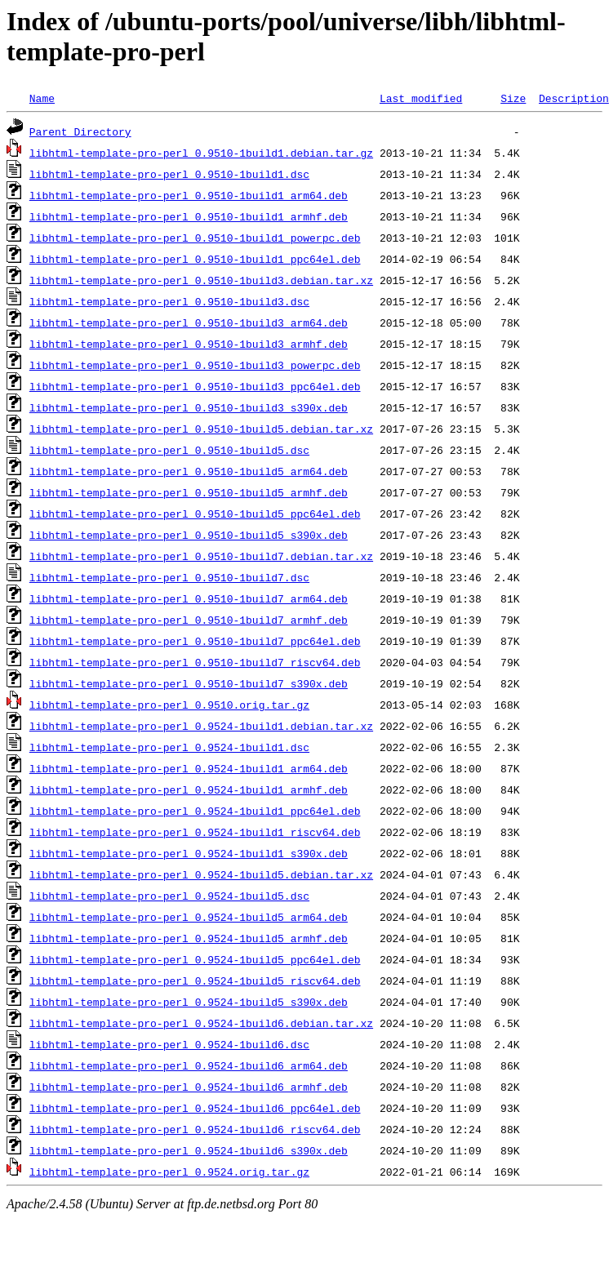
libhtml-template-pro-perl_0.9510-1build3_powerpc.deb (195, 365)
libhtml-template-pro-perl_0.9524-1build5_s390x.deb (188, 1001)
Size (513, 98)
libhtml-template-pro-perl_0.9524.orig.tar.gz (169, 1171)
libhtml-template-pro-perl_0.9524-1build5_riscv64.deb (195, 980)
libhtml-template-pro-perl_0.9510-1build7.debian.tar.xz (201, 556)
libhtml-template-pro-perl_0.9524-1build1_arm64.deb (188, 768)
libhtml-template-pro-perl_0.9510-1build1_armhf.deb (188, 216)
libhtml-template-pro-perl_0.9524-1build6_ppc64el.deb (195, 1108)
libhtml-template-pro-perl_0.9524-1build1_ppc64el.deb (195, 810)
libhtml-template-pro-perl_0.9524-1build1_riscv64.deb (195, 832)
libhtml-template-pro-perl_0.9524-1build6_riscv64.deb (195, 1129)
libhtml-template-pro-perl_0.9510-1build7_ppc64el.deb (195, 641)
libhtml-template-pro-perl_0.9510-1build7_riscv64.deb (195, 662)
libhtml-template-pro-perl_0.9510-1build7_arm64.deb (188, 598)
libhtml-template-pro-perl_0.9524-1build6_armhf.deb (188, 1086)
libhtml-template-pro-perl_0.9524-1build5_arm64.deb (188, 916)
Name (42, 98)
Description (574, 98)
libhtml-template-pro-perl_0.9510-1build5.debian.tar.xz (201, 428)
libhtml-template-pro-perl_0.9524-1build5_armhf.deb (188, 938)
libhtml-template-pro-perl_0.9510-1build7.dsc (169, 577)
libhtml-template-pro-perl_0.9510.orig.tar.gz (169, 704)
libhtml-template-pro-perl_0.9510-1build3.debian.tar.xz (201, 280)
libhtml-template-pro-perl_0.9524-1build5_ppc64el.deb (195, 959)
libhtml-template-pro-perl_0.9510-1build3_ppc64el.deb (195, 386)
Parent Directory (80, 131)
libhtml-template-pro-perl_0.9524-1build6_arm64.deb (188, 1065)
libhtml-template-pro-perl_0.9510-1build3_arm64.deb (188, 322)
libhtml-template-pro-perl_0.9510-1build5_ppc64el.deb (195, 513)
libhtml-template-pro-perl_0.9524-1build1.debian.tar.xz (201, 725)
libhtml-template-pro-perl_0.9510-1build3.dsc (169, 301)
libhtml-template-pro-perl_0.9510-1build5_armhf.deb (188, 492)
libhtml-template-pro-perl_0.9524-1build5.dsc (169, 895)
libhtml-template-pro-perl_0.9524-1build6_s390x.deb (188, 1150)
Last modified (421, 98)
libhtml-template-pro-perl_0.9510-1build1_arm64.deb (188, 195)
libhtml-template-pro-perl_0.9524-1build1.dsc (169, 747)
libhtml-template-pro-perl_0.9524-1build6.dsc (169, 1044)
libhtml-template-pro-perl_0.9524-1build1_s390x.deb (188, 853)
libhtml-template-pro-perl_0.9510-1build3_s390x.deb (188, 407)
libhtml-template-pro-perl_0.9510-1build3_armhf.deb (188, 343)
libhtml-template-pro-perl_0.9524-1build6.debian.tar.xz (201, 1023)
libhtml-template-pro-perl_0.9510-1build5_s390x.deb (188, 534)
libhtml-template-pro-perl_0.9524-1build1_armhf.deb (188, 789)
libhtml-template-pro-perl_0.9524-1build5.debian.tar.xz (201, 874)
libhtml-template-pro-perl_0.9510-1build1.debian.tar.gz (201, 152)
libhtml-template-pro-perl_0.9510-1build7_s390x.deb (188, 683)
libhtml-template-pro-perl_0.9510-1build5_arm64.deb (188, 471)
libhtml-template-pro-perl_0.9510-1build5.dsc (169, 449)
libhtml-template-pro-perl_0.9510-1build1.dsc (169, 174)
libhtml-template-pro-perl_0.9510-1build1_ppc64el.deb (195, 258)
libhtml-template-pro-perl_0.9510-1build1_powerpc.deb (195, 237)
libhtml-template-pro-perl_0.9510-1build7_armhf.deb (188, 619)
